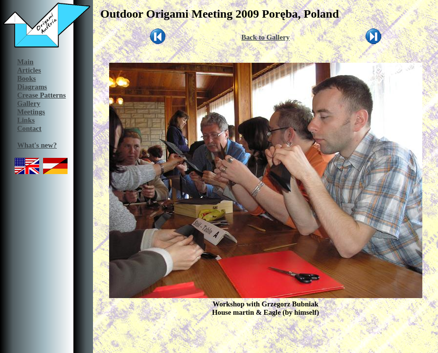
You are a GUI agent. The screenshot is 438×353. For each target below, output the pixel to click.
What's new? (37, 145)
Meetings (31, 112)
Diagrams (32, 87)
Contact (29, 128)
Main (25, 62)
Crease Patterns (41, 95)
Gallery (28, 103)
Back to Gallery (265, 37)
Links (26, 120)
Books (26, 78)
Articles (29, 70)
